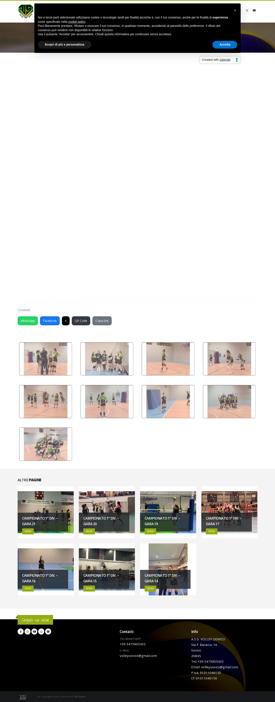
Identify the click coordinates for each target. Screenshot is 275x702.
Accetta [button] (224, 44)
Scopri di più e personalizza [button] (64, 44)
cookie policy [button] (76, 21)
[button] (235, 10)
